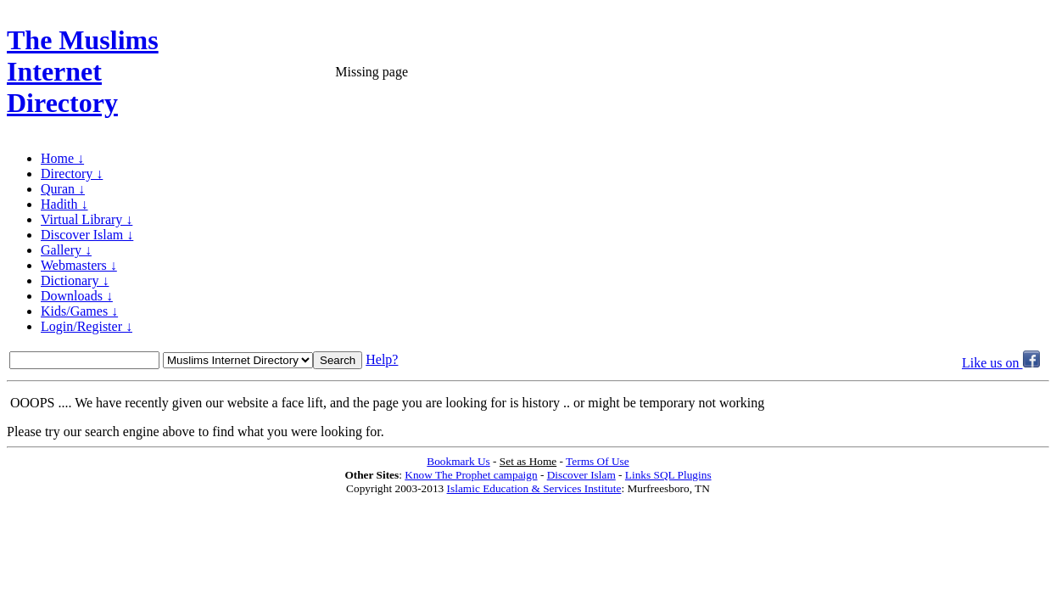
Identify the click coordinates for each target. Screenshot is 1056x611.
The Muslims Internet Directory (83, 71)
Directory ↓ (72, 173)
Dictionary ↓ (75, 280)
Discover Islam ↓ (87, 234)
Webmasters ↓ (79, 265)
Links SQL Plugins (668, 474)
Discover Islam (581, 474)
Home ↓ (62, 158)
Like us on (1001, 363)
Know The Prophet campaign (471, 474)
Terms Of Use (597, 461)
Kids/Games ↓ (79, 311)
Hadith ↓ (64, 204)
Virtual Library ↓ (86, 219)
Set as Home (528, 461)
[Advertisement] (850, 72)
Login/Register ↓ (86, 326)
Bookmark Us (458, 461)
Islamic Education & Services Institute (534, 488)
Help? (382, 359)
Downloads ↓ (77, 296)
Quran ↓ (63, 189)
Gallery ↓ (66, 250)
